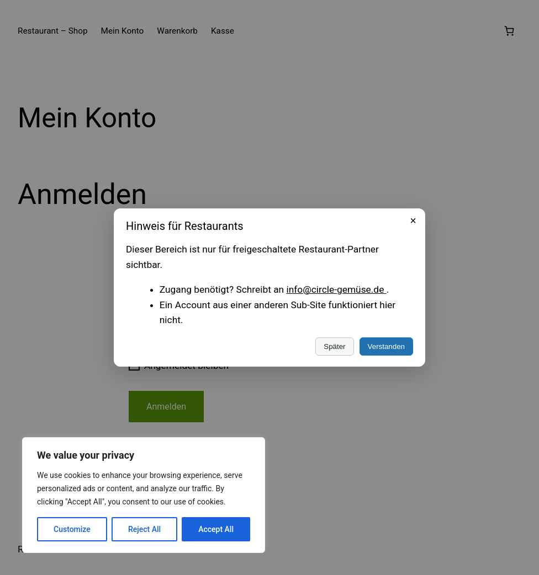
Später (334, 346)
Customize (72, 529)
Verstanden (386, 346)
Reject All (144, 529)
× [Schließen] (413, 220)
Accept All (216, 529)
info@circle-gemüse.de (336, 289)
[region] (143, 495)
